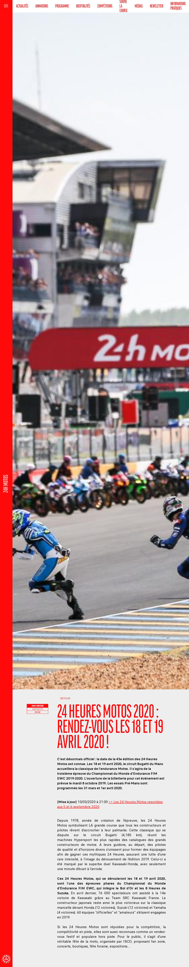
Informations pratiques (178, 6)
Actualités (22, 6)
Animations (41, 6)
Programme (62, 6)
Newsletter (156, 6)
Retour (63, 698)
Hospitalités (83, 6)
